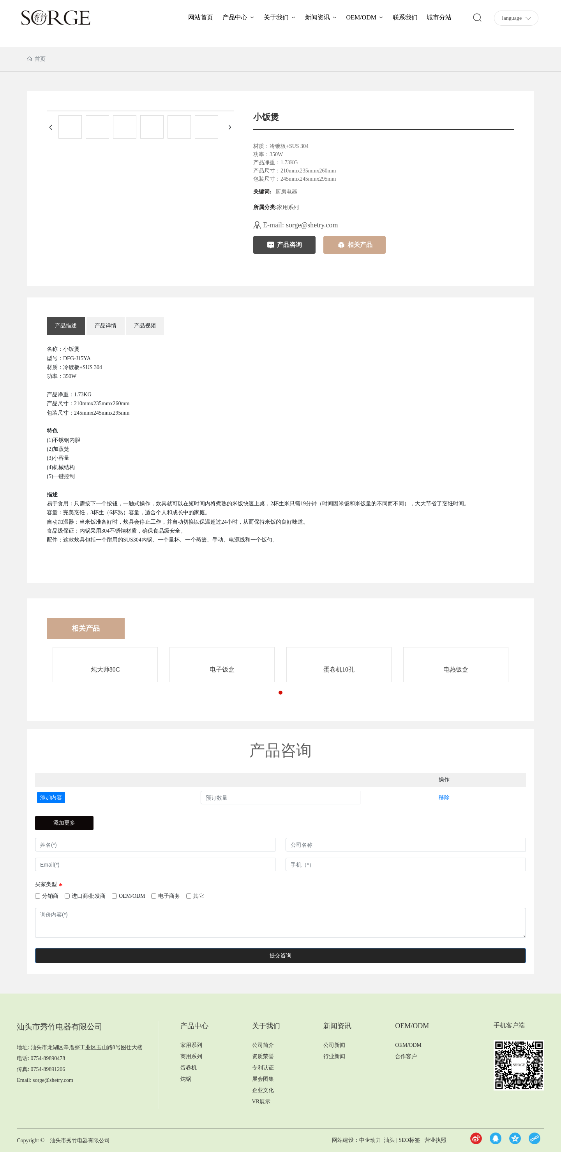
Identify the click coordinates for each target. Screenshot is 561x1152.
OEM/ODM (132, 896)
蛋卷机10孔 (339, 669)
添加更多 (64, 823)
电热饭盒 (455, 669)
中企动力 (370, 1140)
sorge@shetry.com (312, 225)
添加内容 (51, 797)
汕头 (389, 1140)
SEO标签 (409, 1140)
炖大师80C (105, 669)
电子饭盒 (222, 669)
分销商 (50, 896)
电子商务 (169, 896)
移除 (444, 797)
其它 (198, 896)
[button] (280, 693)
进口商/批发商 (89, 896)
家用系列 (288, 207)
